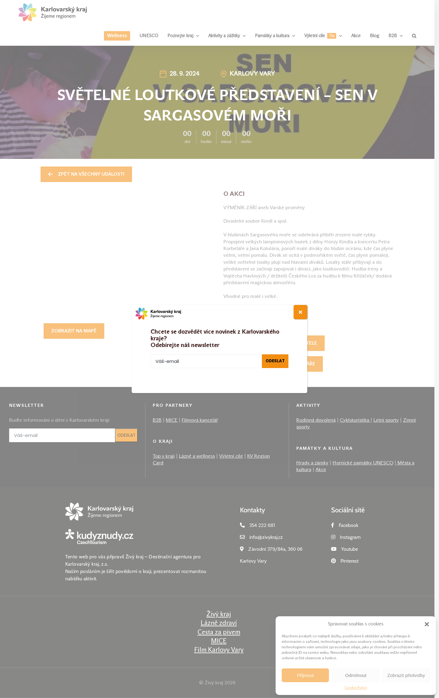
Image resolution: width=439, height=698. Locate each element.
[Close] (300, 312)
